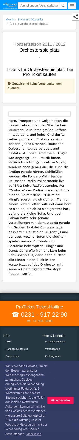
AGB (8, 341)
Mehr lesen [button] (33, 434)
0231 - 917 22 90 (43, 314)
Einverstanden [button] (60, 400)
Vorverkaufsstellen (55, 341)
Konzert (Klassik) (30, 19)
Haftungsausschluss (17, 348)
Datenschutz (12, 356)
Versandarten (52, 348)
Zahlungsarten (53, 356)
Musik (10, 19)
